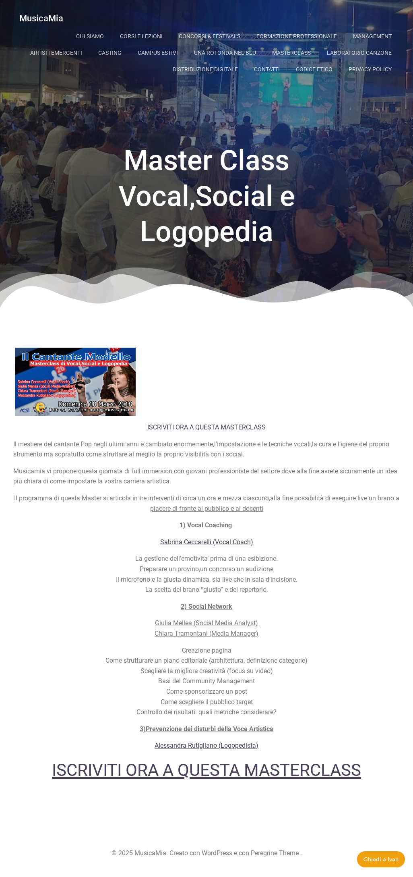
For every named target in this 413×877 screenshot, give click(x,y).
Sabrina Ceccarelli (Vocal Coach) (206, 542)
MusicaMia (41, 18)
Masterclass (291, 53)
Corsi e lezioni (141, 36)
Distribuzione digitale (205, 69)
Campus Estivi (158, 53)
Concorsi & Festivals (209, 36)
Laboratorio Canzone (359, 53)
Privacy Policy (370, 69)
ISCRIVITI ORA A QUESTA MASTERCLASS (206, 427)
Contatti (267, 69)
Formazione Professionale (296, 36)
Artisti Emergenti (56, 53)
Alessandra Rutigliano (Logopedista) (206, 745)
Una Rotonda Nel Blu (225, 53)
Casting (110, 53)
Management (372, 36)
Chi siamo (90, 36)
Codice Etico (314, 69)
